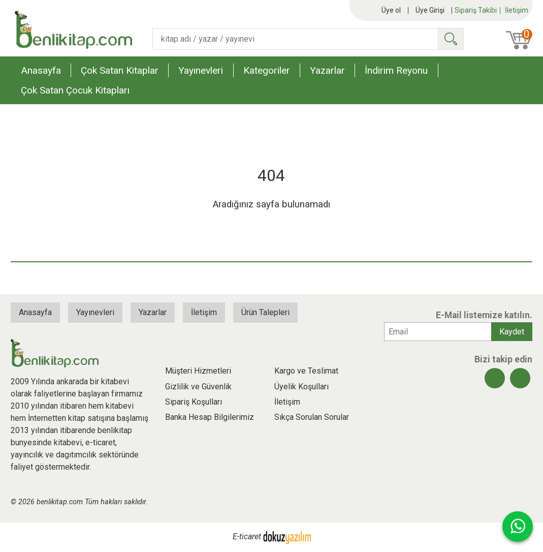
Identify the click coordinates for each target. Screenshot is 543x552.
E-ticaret (247, 536)
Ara (450, 38)
